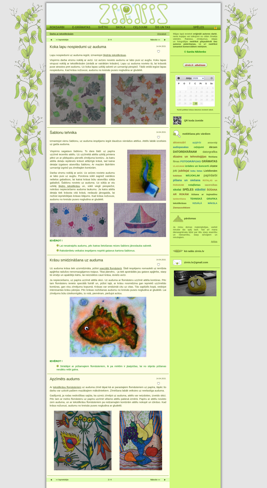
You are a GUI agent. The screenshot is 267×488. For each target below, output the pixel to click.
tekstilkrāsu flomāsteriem (67, 387)
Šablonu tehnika (63, 132)
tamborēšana (179, 199)
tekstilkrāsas (179, 203)
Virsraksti (161, 34)
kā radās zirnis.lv (194, 251)
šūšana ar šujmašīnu (204, 194)
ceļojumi (199, 147)
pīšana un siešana (186, 180)
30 (196, 103)
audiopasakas (181, 147)
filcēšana (212, 157)
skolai (177, 189)
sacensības (211, 185)
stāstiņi (200, 189)
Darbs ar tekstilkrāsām (61, 34)
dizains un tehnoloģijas (189, 156)
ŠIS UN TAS (162, 27)
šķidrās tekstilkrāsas (114, 55)
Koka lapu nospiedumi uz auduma (78, 47)
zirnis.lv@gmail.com (196, 262)
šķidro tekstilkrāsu (69, 186)
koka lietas (196, 171)
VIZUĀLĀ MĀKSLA (204, 203)
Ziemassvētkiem (181, 207)
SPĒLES (198, 27)
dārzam (213, 147)
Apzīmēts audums (65, 379)
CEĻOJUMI (140, 27)
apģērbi (196, 142)
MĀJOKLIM (193, 175)
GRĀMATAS (209, 161)
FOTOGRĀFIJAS (190, 161)
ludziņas (177, 175)
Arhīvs (214, 241)
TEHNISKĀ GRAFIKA (203, 199)
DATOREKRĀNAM (185, 151)
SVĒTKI (103, 27)
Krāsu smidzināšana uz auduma (76, 260)
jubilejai (183, 170)
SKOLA (120, 27)
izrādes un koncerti (197, 165)
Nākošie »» (155, 40)
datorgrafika (210, 151)
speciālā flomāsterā (110, 268)
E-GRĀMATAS (81, 27)
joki (175, 170)
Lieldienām (210, 170)
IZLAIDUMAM (178, 166)
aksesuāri (179, 142)
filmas (176, 161)
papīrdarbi (210, 175)
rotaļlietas (194, 184)
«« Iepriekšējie (62, 40)
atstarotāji (212, 142)
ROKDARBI (57, 27)
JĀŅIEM (213, 166)
